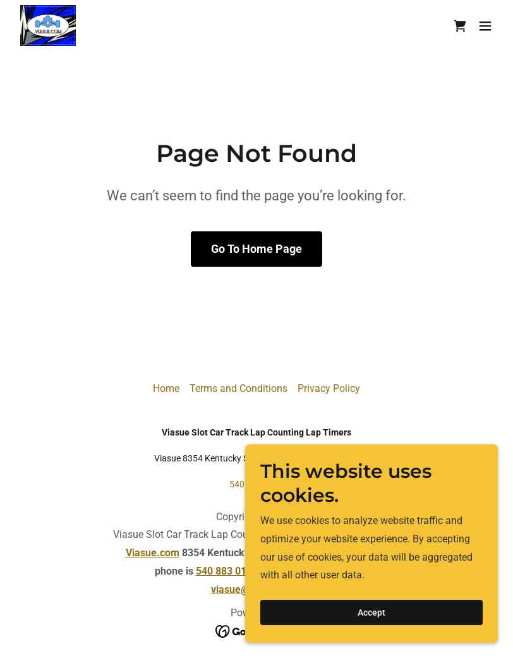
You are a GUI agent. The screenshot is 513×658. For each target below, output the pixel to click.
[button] (485, 26)
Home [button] (166, 388)
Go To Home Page (256, 248)
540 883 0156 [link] (256, 484)
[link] (48, 25)
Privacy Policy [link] (329, 388)
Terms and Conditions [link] (238, 388)
